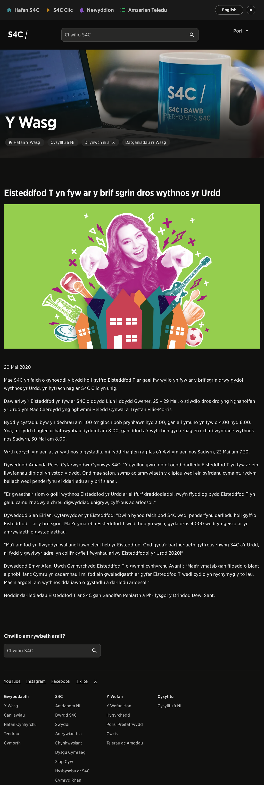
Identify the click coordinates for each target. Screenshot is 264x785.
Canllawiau (14, 715)
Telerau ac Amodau (124, 743)
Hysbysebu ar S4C (72, 770)
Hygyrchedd (118, 715)
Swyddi (62, 724)
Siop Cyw (64, 761)
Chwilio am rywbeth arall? (34, 636)
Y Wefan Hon (118, 705)
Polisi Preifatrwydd (124, 724)
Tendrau (11, 733)
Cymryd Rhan (68, 780)
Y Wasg (11, 705)
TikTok (82, 681)
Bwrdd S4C (66, 715)
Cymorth (12, 743)
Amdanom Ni (67, 705)
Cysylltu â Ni (169, 705)
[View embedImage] (132, 276)
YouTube (12, 681)
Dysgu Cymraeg (70, 752)
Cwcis (112, 733)
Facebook (60, 681)
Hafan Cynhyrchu (20, 724)
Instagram (36, 681)
